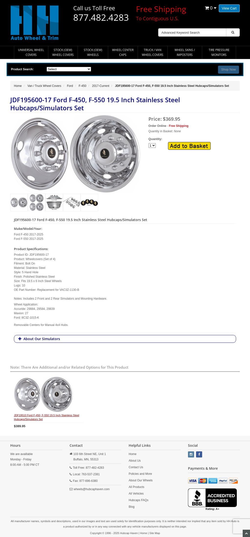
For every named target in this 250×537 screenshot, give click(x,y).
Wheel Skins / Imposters (185, 52)
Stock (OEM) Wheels (93, 52)
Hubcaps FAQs (138, 500)
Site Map (154, 533)
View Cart (229, 8)
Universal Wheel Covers (31, 52)
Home (132, 454)
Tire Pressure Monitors (219, 52)
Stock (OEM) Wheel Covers (63, 52)
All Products (136, 487)
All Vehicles (136, 493)
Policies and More (140, 474)
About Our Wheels (141, 480)
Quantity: (179, 143)
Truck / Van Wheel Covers (152, 52)
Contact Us (136, 467)
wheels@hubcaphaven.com (92, 489)
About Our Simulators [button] (41, 338)
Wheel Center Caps (123, 52)
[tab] (125, 339)
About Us (135, 460)
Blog (132, 506)
